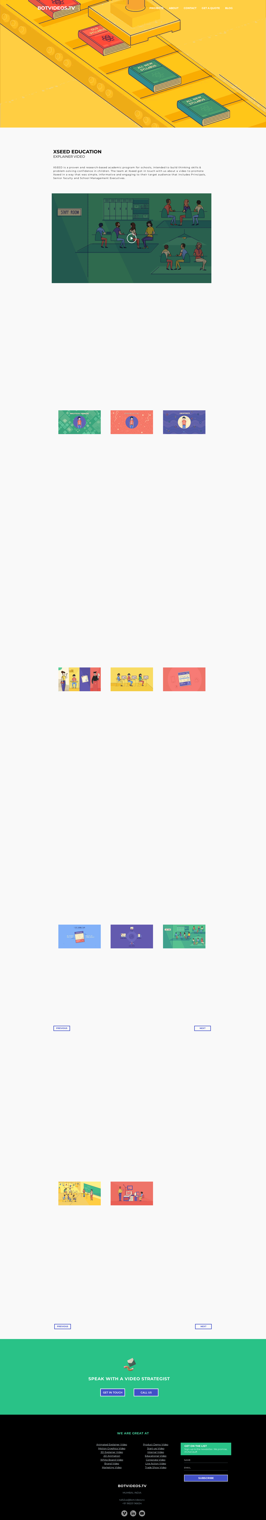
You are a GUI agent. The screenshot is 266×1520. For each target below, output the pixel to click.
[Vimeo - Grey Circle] (124, 1513)
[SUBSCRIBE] (206, 1478)
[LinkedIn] (133, 1513)
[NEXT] (202, 1028)
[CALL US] (146, 1392)
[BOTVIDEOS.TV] (56, 8)
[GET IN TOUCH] (112, 1392)
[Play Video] (131, 238)
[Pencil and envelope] (130, 1364)
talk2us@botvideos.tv (132, 1499)
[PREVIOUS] (61, 1028)
